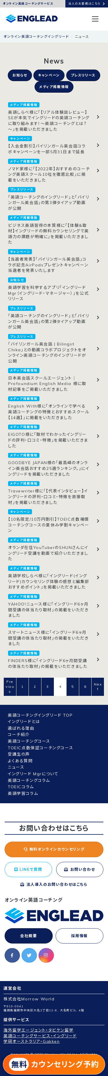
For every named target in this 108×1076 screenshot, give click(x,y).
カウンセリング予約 (54, 1064)
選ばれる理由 (21, 728)
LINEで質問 (28, 869)
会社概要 (28, 935)
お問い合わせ (79, 869)
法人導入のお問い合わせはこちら (53, 884)
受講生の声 (19, 754)
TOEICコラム (21, 786)
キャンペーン (49, 75)
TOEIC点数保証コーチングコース (40, 747)
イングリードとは (24, 721)
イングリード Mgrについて (33, 773)
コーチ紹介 (19, 734)
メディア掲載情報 (54, 87)
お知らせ (19, 75)
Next (98, 686)
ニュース (16, 767)
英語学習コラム (23, 793)
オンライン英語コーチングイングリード (36, 36)
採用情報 (79, 935)
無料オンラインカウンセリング (54, 849)
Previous (9, 686)
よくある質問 (20, 760)
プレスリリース (83, 75)
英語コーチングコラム (29, 780)
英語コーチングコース (29, 741)
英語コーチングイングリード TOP (40, 715)
